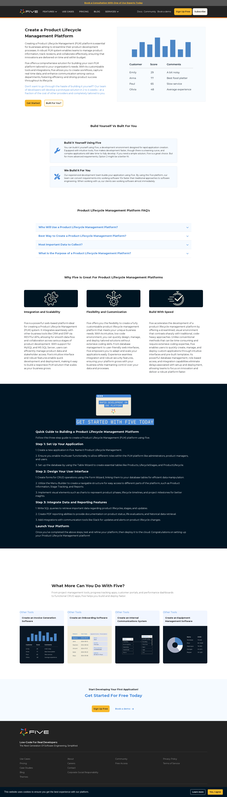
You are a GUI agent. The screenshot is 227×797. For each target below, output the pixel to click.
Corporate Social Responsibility (82, 772)
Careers (71, 763)
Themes (24, 777)
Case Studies (26, 768)
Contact (71, 768)
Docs (139, 11)
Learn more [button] (198, 792)
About (70, 759)
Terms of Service (171, 763)
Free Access (121, 763)
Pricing (84, 11)
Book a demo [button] (122, 708)
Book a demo (164, 11)
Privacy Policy (170, 759)
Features (48, 11)
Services (110, 11)
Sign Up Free (183, 11)
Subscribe (200, 11)
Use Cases (68, 11)
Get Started (33, 103)
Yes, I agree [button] (215, 792)
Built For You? (53, 103)
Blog (97, 11)
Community (150, 11)
